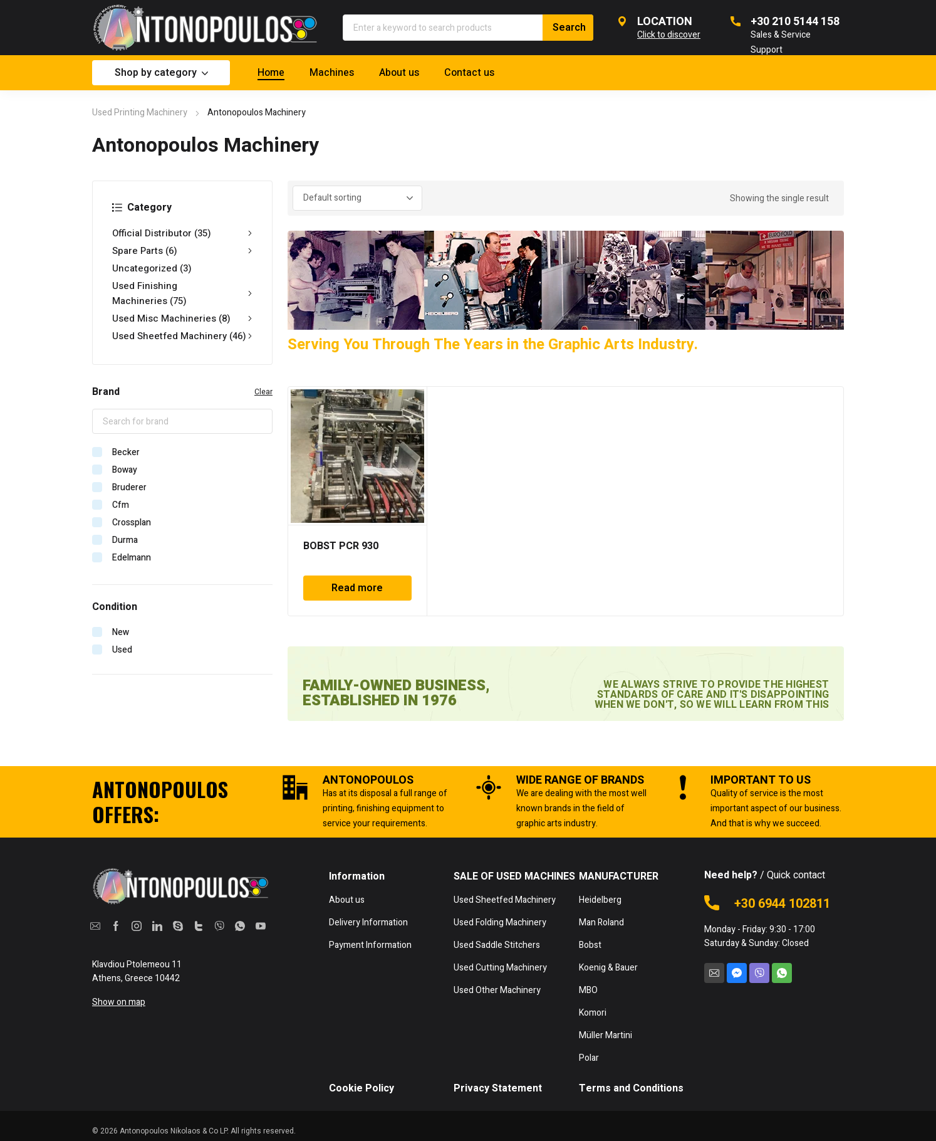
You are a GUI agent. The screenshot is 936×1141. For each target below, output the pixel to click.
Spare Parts (182, 250)
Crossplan (131, 522)
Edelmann (131, 557)
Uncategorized (152, 268)
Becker (126, 452)
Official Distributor (182, 233)
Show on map (118, 1002)
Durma (125, 540)
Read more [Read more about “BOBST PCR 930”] (357, 588)
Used (122, 649)
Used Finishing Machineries (182, 293)
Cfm (120, 505)
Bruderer (129, 487)
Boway (124, 469)
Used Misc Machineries (182, 318)
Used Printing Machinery (139, 112)
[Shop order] (357, 198)
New (120, 632)
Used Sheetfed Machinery (182, 336)
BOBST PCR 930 (340, 546)
